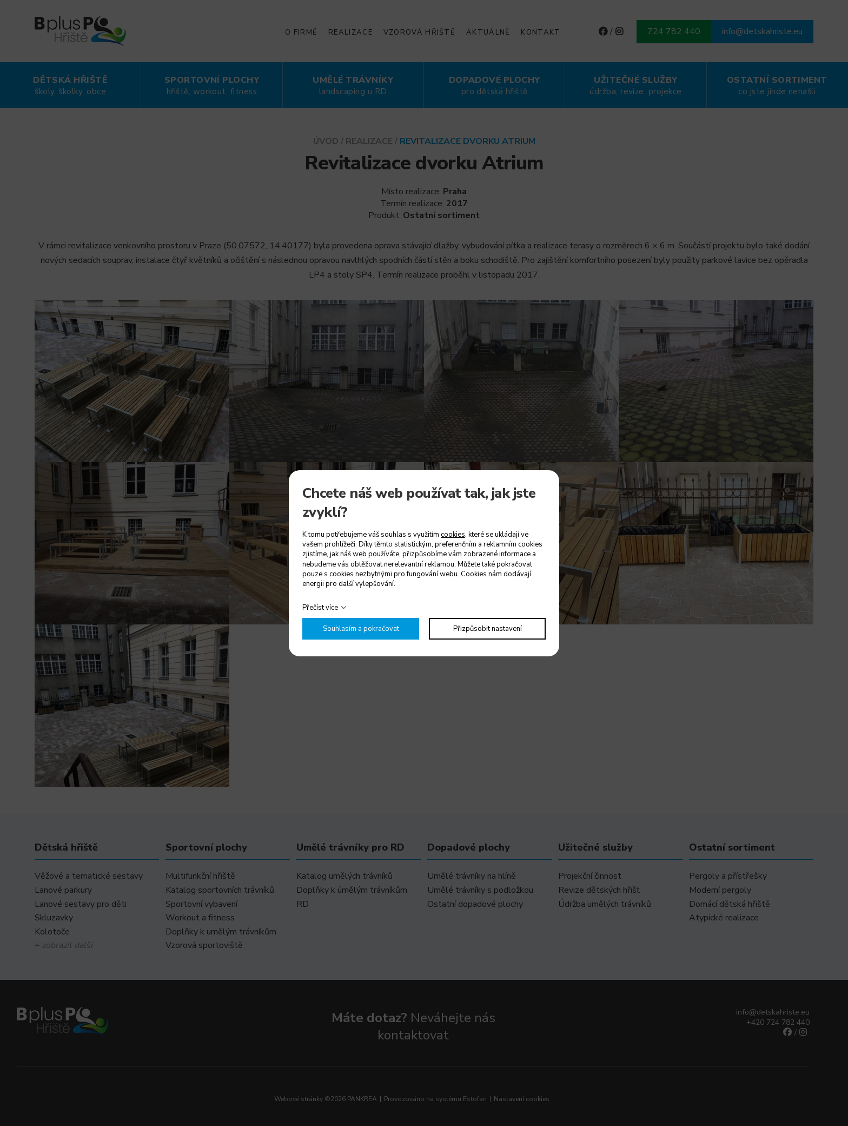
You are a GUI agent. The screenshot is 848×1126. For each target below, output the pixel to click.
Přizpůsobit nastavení (487, 629)
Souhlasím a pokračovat (361, 629)
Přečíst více (320, 608)
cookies (453, 534)
